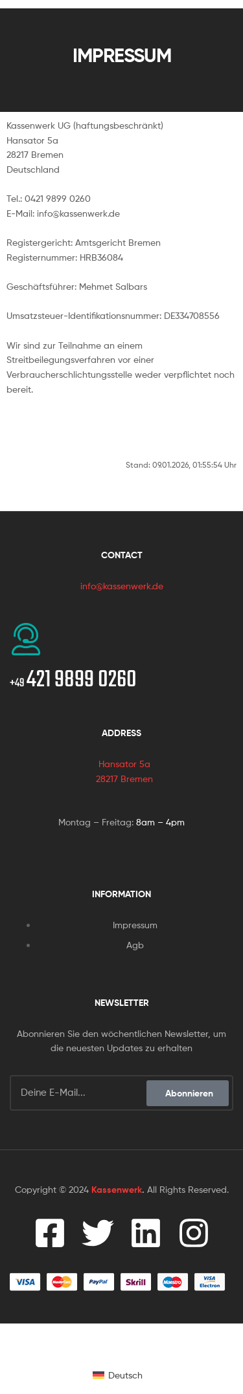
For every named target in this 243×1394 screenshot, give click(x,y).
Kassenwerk (116, 1189)
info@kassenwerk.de (121, 585)
